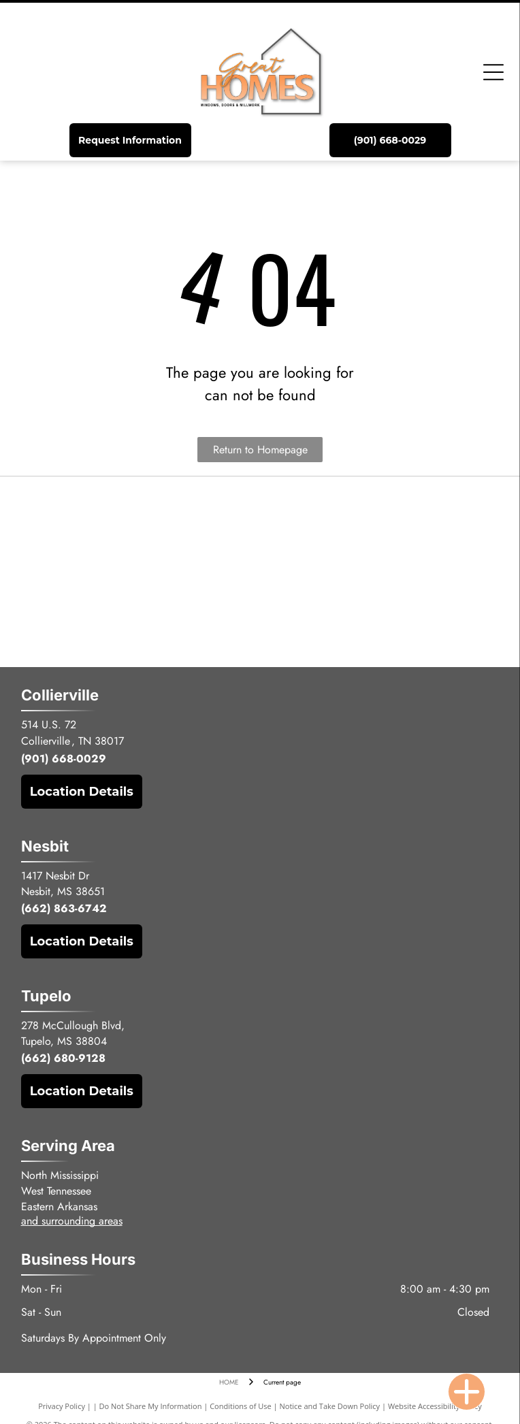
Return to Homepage (260, 449)
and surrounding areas (72, 1221)
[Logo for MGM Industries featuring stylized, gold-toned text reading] (150, 572)
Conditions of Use (241, 1406)
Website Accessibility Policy (435, 1406)
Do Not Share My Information (150, 1406)
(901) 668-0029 (63, 758)
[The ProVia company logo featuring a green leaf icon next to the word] (150, 623)
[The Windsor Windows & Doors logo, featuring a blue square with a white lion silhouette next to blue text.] (370, 572)
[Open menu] (493, 72)
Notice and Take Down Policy (330, 1406)
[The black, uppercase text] (150, 520)
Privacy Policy (61, 1406)
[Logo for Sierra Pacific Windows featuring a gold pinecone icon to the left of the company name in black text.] (370, 520)
